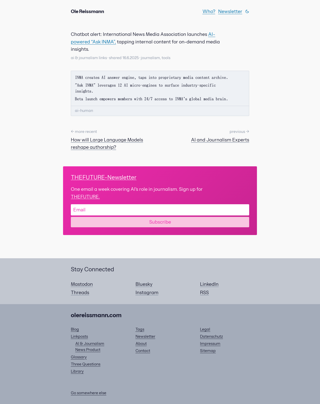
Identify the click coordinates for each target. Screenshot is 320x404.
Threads (80, 292)
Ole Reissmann (87, 11)
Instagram (147, 292)
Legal (205, 329)
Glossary (79, 357)
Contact (143, 350)
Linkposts (79, 336)
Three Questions (85, 364)
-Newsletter (104, 177)
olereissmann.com (96, 315)
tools (166, 57)
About (141, 343)
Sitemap (208, 350)
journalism (150, 57)
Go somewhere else (88, 393)
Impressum (210, 343)
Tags (140, 329)
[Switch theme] (247, 11)
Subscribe (160, 222)
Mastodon (82, 284)
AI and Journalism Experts (220, 140)
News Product (87, 349)
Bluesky (144, 284)
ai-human (84, 110)
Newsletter (230, 11)
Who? (208, 11)
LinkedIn (209, 284)
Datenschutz (211, 336)
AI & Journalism (89, 343)
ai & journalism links (89, 57)
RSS (204, 292)
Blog (75, 329)
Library (77, 371)
